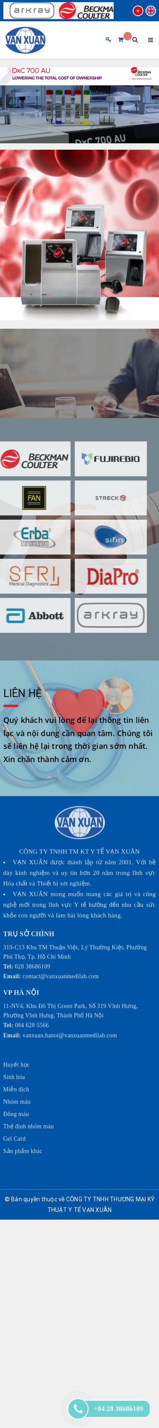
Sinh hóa (14, 1052)
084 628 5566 (32, 1001)
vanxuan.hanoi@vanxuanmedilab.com (69, 1011)
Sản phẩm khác (22, 1126)
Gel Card (14, 1114)
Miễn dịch (16, 1064)
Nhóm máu (17, 1077)
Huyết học (16, 1040)
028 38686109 (32, 942)
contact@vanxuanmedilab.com (60, 952)
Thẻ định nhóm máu (28, 1101)
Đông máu (16, 1089)
